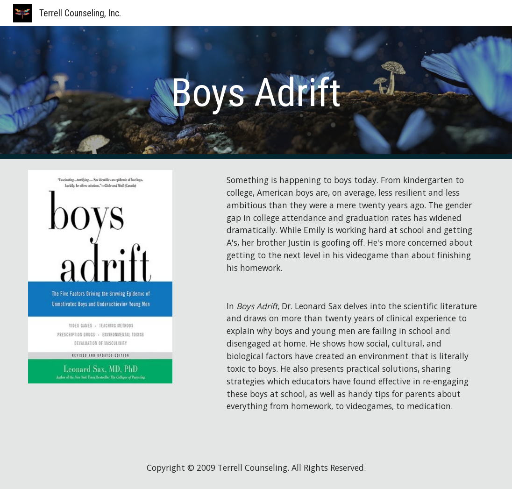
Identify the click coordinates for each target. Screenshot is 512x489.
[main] (256, 92)
